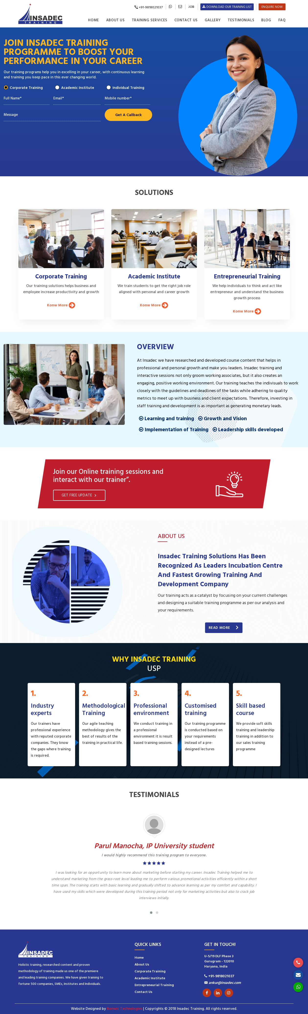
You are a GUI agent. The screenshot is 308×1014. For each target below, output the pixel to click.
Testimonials (241, 20)
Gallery (213, 20)
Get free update (79, 495)
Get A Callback (128, 115)
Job (191, 6)
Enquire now (272, 7)
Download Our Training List (227, 7)
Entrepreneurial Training (154, 985)
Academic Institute (76, 87)
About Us (115, 20)
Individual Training (127, 87)
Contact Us (186, 20)
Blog (266, 20)
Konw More (61, 305)
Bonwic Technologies (124, 1008)
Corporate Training (25, 87)
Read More (224, 627)
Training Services (149, 20)
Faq (282, 20)
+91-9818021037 (147, 7)
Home (93, 20)
